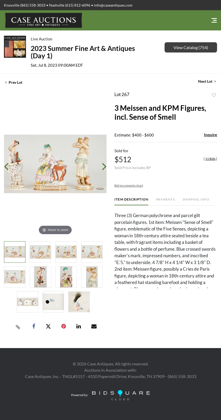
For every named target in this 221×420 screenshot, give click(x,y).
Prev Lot (13, 82)
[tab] (131, 201)
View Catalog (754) (190, 47)
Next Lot (207, 81)
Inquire (210, 134)
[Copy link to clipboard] (18, 326)
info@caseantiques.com (113, 5)
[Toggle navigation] (214, 20)
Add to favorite (214, 95)
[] (210, 159)
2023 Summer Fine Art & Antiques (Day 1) (83, 52)
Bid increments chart (128, 185)
